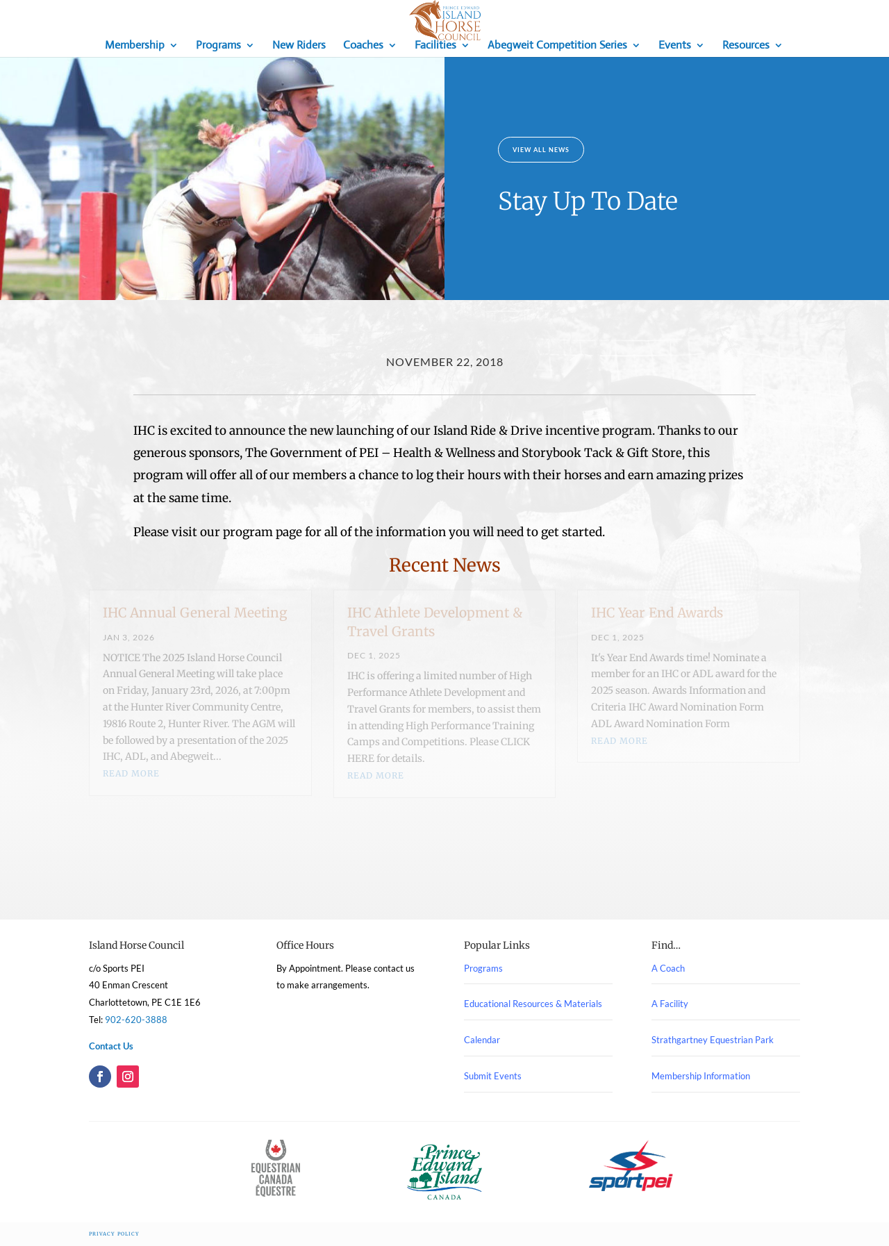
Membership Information (700, 1075)
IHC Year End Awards (657, 612)
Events (674, 46)
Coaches (363, 46)
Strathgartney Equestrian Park (712, 1039)
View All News (541, 149)
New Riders (299, 46)
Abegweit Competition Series (557, 46)
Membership (135, 46)
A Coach (668, 968)
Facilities (435, 46)
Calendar (482, 1039)
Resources (746, 46)
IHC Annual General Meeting (195, 612)
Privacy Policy (114, 1234)
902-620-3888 (136, 1019)
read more (131, 773)
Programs (218, 46)
